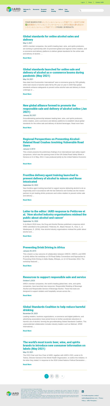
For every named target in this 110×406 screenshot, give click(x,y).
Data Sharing (53, 10)
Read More (27, 58)
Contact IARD (100, 2)
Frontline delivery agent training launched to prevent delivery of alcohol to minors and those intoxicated (52, 178)
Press (90, 2)
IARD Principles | (92, 400)
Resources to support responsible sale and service (54, 277)
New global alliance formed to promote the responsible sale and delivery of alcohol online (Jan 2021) (55, 108)
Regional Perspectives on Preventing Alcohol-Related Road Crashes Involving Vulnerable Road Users (53, 142)
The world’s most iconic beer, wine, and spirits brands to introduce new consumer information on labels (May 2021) (54, 345)
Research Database (44, 10)
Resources (36, 9)
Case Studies (67, 10)
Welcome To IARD (26, 10)
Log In (83, 2)
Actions (61, 9)
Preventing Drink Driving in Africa (44, 247)
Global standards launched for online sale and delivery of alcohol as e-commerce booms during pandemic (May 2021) (53, 72)
